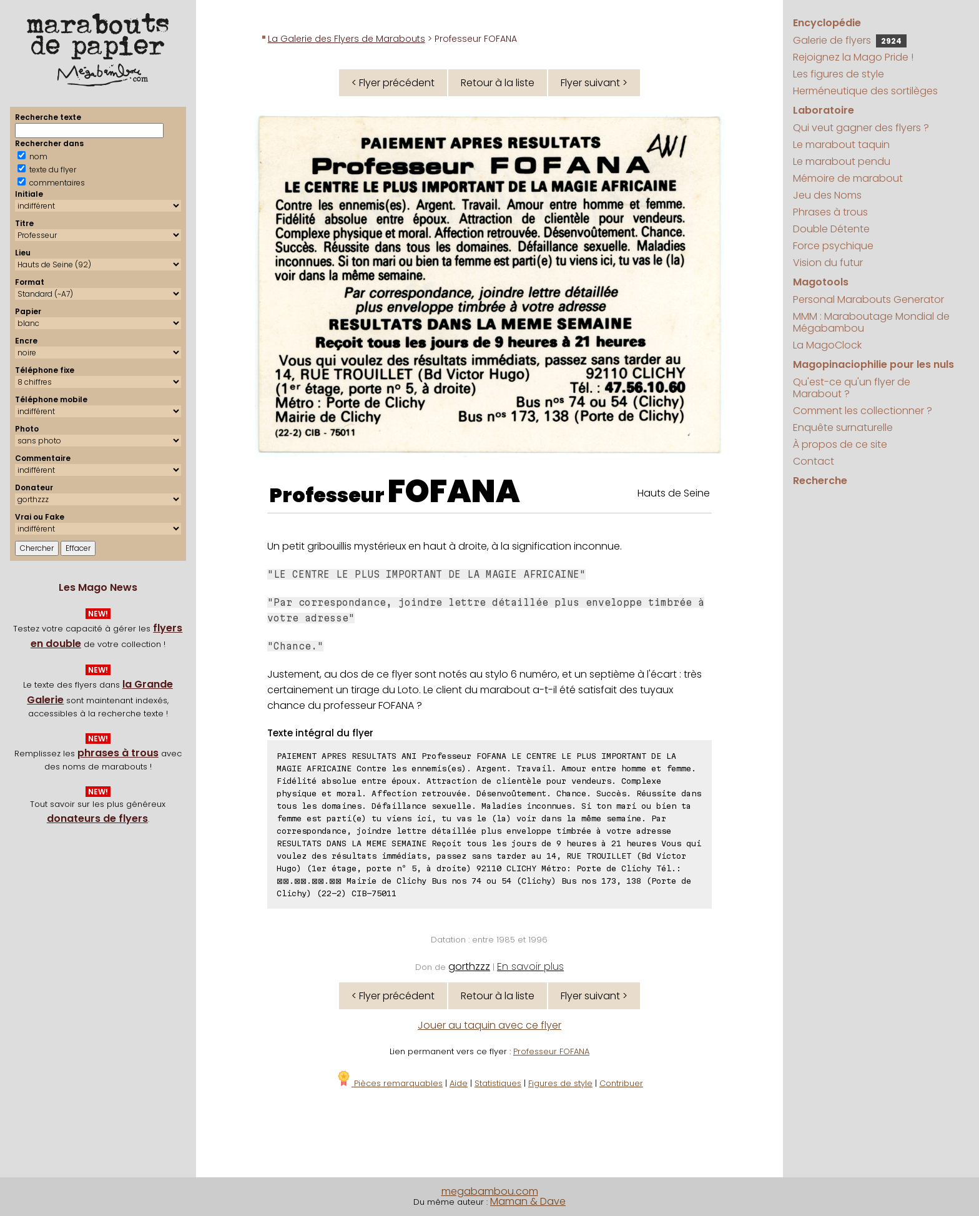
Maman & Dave (528, 1201)
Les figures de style (838, 74)
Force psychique (833, 246)
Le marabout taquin (841, 144)
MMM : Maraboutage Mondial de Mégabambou (871, 322)
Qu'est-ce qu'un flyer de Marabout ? (851, 388)
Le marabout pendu (841, 161)
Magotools (821, 282)
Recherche (820, 480)
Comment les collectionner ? (862, 410)
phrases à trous (118, 753)
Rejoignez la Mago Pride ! (853, 57)
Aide (459, 1083)
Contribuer (621, 1083)
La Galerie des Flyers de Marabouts (346, 38)
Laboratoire (823, 110)
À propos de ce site (840, 444)
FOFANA (454, 491)
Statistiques (498, 1083)
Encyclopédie (827, 23)
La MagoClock (827, 345)
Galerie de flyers (850, 40)
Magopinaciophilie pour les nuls (873, 364)
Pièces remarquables (389, 1083)
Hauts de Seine (673, 493)
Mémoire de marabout (848, 178)
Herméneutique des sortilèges (865, 91)
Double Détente (831, 229)
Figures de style (560, 1083)
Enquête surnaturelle (843, 427)
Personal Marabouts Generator (868, 299)
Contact (813, 461)
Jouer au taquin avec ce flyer (489, 1025)
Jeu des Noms (827, 195)
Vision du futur (828, 262)
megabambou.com (489, 1191)
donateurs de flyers (97, 818)
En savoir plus (530, 966)
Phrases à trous (830, 212)
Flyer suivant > (594, 83)
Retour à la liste (497, 83)
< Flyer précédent (393, 83)
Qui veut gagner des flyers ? (861, 128)
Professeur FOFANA (551, 1051)
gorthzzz (469, 966)
